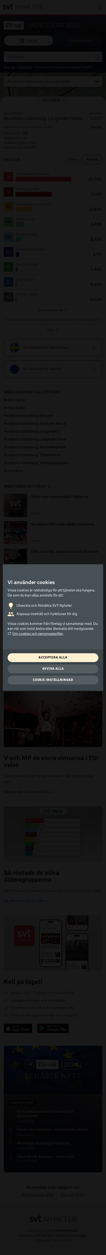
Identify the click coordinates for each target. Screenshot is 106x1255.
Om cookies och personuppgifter (35, 634)
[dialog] (53, 627)
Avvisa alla (53, 668)
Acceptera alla (53, 657)
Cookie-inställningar (53, 680)
